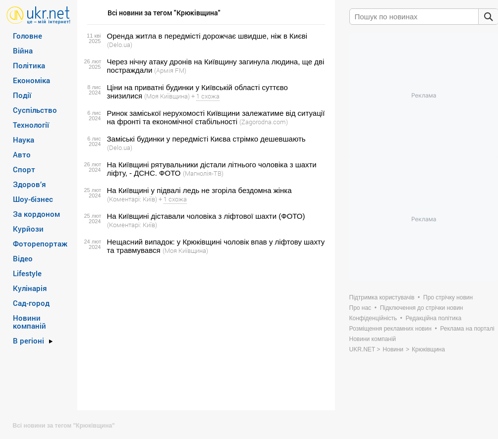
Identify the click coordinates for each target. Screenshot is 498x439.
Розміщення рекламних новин (390, 328)
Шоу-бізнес (33, 199)
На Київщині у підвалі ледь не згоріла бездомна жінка (199, 190)
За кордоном (36, 214)
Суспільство (35, 110)
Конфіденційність (373, 318)
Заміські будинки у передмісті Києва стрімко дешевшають (206, 139)
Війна (23, 50)
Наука (23, 140)
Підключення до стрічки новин (421, 307)
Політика (29, 65)
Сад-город (31, 303)
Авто (22, 154)
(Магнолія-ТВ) (203, 173)
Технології (31, 125)
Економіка (31, 80)
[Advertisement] (204, 332)
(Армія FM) (170, 70)
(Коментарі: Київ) (132, 199)
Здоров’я (29, 184)
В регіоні (28, 340)
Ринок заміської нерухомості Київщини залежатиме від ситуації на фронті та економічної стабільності (216, 117)
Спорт (24, 169)
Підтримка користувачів (382, 297)
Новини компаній (29, 322)
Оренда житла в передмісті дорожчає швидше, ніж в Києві (207, 36)
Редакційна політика (433, 318)
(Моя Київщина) (167, 96)
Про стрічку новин (448, 297)
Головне (27, 36)
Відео (23, 258)
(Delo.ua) (119, 44)
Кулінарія (30, 288)
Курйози (28, 229)
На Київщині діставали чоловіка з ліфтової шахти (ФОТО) (206, 216)
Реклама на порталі (467, 328)
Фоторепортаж (40, 243)
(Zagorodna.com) (263, 121)
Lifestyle (27, 273)
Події (22, 95)
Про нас (360, 307)
